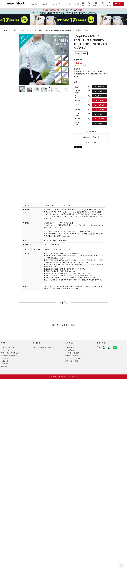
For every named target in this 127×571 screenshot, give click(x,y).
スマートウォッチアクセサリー (11, 353)
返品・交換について (91, 132)
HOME (5, 30)
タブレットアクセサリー (9, 350)
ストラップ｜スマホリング (29, 30)
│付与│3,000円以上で (63, 10)
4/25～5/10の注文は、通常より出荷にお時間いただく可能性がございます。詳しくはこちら (63, 13)
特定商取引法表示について (74, 355)
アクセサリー (55, 4)
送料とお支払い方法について (75, 358)
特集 (76, 4)
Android (43, 4)
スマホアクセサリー (14, 30)
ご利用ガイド (69, 347)
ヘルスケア (5, 361)
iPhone (33, 4)
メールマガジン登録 (72, 353)
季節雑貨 (4, 366)
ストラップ (4, 358)
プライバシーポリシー (72, 361)
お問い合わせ (70, 350)
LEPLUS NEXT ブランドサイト (43, 347)
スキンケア (4, 364)
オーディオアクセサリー (9, 355)
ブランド (67, 4)
